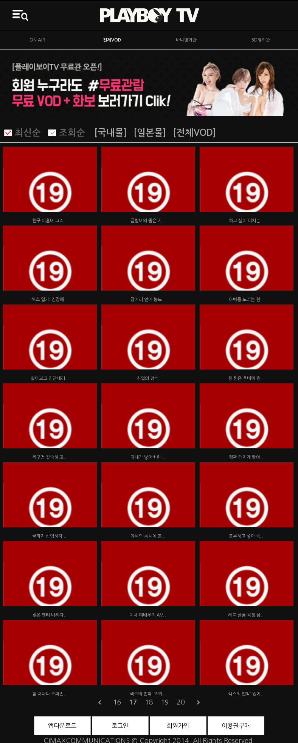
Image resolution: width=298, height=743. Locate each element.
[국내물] (110, 132)
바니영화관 (186, 40)
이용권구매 (236, 726)
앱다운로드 (62, 726)
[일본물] (149, 132)
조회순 (72, 132)
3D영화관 (260, 40)
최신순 (28, 132)
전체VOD (112, 40)
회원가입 (178, 726)
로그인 (120, 726)
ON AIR (37, 40)
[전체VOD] (194, 132)
